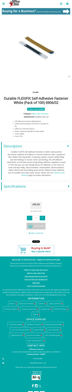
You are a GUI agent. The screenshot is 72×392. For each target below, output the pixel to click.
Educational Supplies (34, 335)
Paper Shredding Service (36, 341)
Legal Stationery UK (17, 335)
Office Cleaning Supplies (52, 335)
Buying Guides (45, 309)
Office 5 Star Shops (61, 309)
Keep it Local (37, 372)
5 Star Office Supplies (16, 324)
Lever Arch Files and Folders (21, 330)
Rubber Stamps (39, 330)
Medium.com (37, 374)
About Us (12, 303)
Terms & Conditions (11, 309)
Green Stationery (53, 330)
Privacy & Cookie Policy (29, 309)
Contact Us (41, 303)
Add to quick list (36, 233)
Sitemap (35, 314)
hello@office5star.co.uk (38, 363)
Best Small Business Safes (54, 324)
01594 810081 (38, 359)
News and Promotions (27, 303)
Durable (36, 92)
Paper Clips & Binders (40, 114)
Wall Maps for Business (34, 324)
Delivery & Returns (55, 303)
